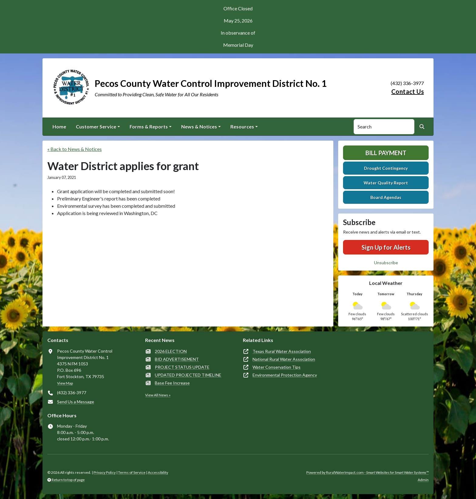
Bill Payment (385, 152)
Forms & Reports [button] (149, 126)
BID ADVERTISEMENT (177, 359)
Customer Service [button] (96, 126)
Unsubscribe (386, 262)
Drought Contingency (386, 168)
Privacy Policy (104, 472)
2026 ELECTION (171, 351)
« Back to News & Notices (74, 149)
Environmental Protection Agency (285, 375)
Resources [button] (242, 126)
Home (59, 126)
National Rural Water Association (284, 359)
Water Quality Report (386, 182)
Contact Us (407, 91)
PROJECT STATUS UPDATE (182, 367)
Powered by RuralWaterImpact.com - (367, 472)
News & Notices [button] (199, 126)
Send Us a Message (75, 401)
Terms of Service (131, 472)
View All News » (158, 395)
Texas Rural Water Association (282, 351)
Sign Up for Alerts (386, 247)
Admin (423, 479)
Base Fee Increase (172, 382)
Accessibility (158, 472)
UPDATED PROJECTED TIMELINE (188, 375)
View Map (65, 383)
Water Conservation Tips (277, 367)
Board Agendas (385, 197)
